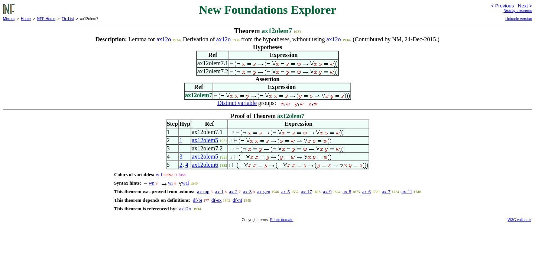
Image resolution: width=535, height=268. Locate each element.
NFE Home (46, 19)
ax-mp (203, 191)
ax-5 (285, 191)
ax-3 (247, 191)
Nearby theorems (517, 11)
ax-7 (386, 191)
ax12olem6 (205, 165)
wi (170, 183)
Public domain (282, 220)
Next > (525, 6)
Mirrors (8, 19)
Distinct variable (237, 103)
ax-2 (233, 191)
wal (185, 183)
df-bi (197, 200)
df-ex (216, 200)
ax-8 (347, 191)
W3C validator (519, 220)
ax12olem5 (205, 140)
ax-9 (327, 191)
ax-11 (407, 191)
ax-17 (306, 191)
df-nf (237, 200)
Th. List (68, 19)
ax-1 (219, 191)
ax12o (163, 39)
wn (152, 183)
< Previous (502, 6)
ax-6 (366, 191)
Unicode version (518, 19)
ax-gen (263, 191)
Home (26, 19)
